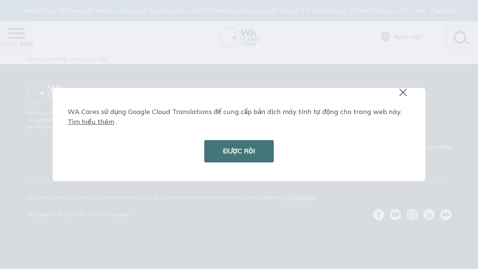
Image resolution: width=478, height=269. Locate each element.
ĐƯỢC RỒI (239, 151)
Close (406, 96)
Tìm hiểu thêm (91, 121)
